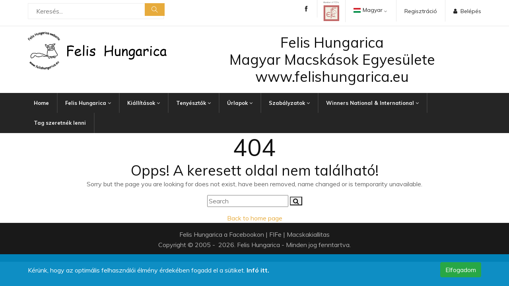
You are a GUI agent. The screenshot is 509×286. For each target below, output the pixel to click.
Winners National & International (372, 103)
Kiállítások (143, 103)
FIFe (275, 234)
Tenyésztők (193, 103)
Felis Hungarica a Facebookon (221, 234)
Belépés (467, 11)
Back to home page (254, 218)
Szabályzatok (289, 103)
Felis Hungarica (88, 103)
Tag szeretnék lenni (60, 123)
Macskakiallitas (308, 234)
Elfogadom (460, 270)
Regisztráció (420, 11)
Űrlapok (240, 103)
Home (41, 103)
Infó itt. (258, 270)
